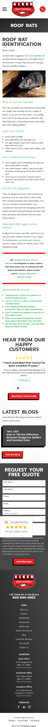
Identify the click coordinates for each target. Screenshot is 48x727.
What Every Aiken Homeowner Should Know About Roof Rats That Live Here (23, 319)
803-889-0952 (23, 597)
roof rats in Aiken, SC (34, 55)
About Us (24, 609)
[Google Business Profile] (24, 707)
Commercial (24, 622)
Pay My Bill (24, 643)
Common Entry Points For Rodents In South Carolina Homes (23, 296)
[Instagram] (29, 707)
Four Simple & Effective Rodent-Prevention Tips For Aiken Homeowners (24, 308)
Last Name (8, 489)
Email (5, 504)
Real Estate (24, 626)
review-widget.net (19, 538)
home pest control (31, 240)
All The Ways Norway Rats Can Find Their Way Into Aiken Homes (25, 325)
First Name (8, 482)
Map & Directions (24, 667)
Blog (24, 634)
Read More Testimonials (24, 396)
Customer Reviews (24, 639)
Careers (24, 613)
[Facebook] (18, 707)
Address (6, 511)
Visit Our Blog (13, 454)
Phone (6, 496)
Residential (24, 618)
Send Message (24, 561)
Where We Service (24, 630)
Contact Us (24, 647)
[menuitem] (12, 720)
